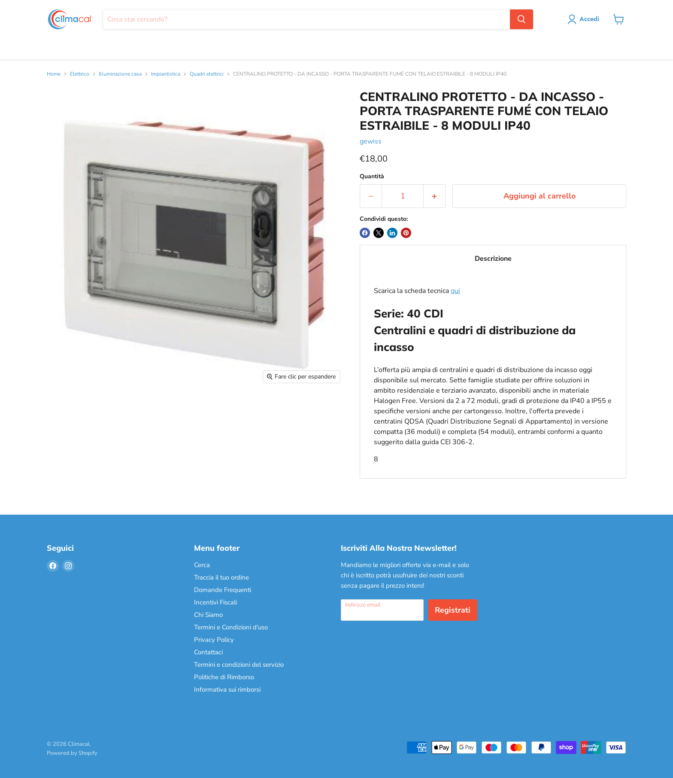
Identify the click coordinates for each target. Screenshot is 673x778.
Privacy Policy (214, 639)
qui (455, 291)
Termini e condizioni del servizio (239, 664)
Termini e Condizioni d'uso (231, 627)
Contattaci (208, 652)
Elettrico (79, 74)
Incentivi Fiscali (215, 602)
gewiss (371, 141)
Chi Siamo (208, 614)
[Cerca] (306, 19)
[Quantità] (403, 196)
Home (54, 74)
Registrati (452, 610)
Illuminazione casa (120, 74)
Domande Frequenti (222, 590)
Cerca (202, 565)
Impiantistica (165, 74)
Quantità (372, 176)
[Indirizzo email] (382, 610)
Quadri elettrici (207, 74)
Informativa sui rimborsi (227, 689)
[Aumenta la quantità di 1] (435, 196)
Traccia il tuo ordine (221, 577)
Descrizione (493, 258)
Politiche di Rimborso (224, 677)
